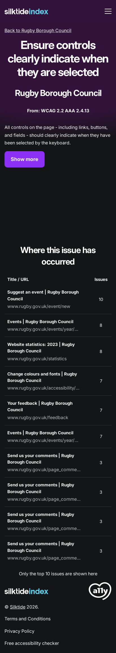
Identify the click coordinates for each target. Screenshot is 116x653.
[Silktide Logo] (26, 591)
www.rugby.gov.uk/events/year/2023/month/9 (44, 440)
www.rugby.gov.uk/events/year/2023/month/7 (44, 329)
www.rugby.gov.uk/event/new (38, 306)
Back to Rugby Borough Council (38, 30)
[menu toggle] (108, 11)
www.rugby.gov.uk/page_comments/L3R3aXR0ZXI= (44, 469)
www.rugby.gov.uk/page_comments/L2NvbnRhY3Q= (44, 499)
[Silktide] (26, 11)
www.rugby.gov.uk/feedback (37, 417)
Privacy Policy (19, 631)
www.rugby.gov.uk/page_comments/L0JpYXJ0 (44, 528)
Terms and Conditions (28, 618)
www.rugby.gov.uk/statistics (37, 358)
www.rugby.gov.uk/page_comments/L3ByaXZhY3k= (44, 558)
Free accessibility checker (32, 643)
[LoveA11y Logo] (100, 592)
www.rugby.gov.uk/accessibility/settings (44, 388)
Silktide (17, 607)
